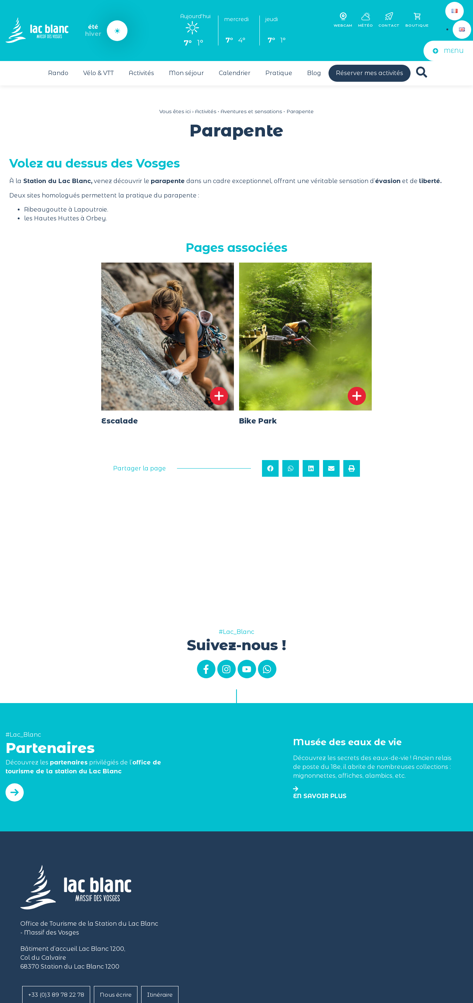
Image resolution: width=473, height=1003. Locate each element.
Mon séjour (186, 73)
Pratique (278, 73)
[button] (270, 468)
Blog (314, 73)
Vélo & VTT (98, 73)
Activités (141, 73)
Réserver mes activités (369, 73)
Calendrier (235, 73)
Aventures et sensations (251, 111)
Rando (58, 73)
